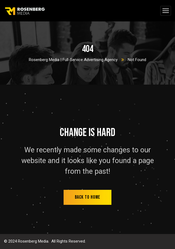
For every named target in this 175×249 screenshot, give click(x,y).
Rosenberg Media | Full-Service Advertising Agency (73, 59)
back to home (87, 197)
